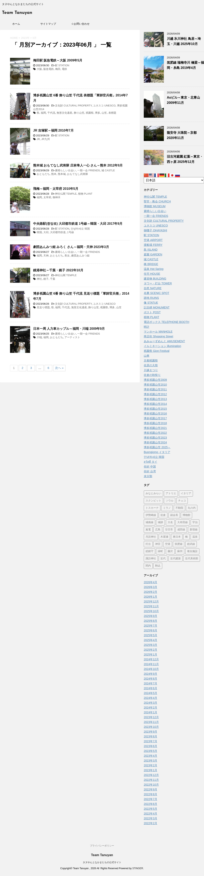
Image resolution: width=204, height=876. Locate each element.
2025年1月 (150, 654)
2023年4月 (150, 755)
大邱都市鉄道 (58, 232)
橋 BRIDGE (151, 264)
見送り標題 (43, 307)
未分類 (148, 476)
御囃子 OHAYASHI (155, 230)
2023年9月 (150, 731)
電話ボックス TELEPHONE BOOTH (166, 322)
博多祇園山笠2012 (155, 394)
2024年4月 (150, 697)
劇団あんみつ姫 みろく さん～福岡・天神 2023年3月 (71, 247)
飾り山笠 (79, 112)
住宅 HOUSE (152, 273)
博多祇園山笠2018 (155, 423)
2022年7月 (150, 799)
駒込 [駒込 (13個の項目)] (157, 566)
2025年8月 (150, 620)
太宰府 (47, 197)
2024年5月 (150, 693)
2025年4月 (150, 640)
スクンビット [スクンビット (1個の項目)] (153, 500)
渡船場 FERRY (153, 244)
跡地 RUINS (151, 297)
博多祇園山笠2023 (155, 437)
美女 (67, 255)
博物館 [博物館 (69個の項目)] (186, 515)
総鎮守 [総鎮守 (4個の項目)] (149, 551)
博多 (97, 112)
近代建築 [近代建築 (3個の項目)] (175, 558)
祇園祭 (90, 112)
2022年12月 (151, 775)
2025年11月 (151, 606)
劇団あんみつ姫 (80, 255)
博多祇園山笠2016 (155, 413)
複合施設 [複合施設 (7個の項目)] (192, 551)
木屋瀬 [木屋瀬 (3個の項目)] (164, 537)
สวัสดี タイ (150, 461)
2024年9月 (150, 673)
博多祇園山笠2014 (155, 403)
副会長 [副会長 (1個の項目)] (174, 515)
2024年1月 (150, 712)
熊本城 (62, 174)
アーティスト (72, 337)
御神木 (56, 197)
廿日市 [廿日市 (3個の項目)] (169, 529)
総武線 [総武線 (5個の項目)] (191, 544)
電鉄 (64, 68)
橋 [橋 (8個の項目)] (186, 537)
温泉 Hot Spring (153, 269)
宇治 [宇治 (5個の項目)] (195, 522)
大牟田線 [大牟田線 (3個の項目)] (182, 522)
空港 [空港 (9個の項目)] (167, 544)
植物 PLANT (85, 193)
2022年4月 (150, 813)
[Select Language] (174, 180)
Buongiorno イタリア (157, 452)
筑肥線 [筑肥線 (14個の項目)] (179, 544)
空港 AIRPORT (153, 240)
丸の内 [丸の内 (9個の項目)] (192, 508)
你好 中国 (150, 466)
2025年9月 (150, 616)
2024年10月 (151, 669)
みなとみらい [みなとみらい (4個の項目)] (153, 493)
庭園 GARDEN (153, 254)
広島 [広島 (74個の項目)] (157, 529)
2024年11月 (151, 664)
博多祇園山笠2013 (155, 399)
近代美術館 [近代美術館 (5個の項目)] (191, 558)
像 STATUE (151, 302)
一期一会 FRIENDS (88, 170)
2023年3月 (150, 760)
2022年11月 (151, 779)
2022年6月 (150, 804)
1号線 (70, 232)
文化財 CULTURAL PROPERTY (73, 105)
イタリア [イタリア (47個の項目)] (186, 493)
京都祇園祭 (151, 360)
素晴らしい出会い (65, 170)
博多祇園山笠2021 (155, 428)
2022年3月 (150, 818)
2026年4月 (150, 582)
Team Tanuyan (17, 12)
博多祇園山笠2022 (155, 432)
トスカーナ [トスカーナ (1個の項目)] (152, 508)
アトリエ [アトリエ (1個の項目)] (171, 493)
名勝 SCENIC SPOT (156, 293)
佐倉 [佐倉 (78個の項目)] (163, 515)
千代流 (51, 112)
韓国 (39, 232)
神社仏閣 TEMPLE (66, 193)
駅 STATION (62, 65)
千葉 (52, 278)
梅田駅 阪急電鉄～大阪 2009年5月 (57, 60)
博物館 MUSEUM (154, 206)
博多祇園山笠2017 (155, 418)
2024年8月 (150, 678)
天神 (46, 255)
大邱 (46, 232)
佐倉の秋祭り (152, 375)
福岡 (43, 112)
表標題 (112, 112)
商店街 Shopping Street (158, 336)
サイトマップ (48, 23)
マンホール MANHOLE (158, 331)
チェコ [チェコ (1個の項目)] (182, 500)
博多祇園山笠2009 (155, 379)
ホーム (16, 23)
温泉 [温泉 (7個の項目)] (195, 537)
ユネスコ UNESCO (104, 105)
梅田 (57, 68)
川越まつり (151, 370)
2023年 (25, 37)
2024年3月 (150, 702)
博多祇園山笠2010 (155, 384)
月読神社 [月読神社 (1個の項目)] (151, 537)
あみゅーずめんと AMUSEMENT (164, 341)
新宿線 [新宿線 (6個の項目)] (194, 529)
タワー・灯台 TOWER (158, 283)
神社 (39, 278)
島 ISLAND (150, 249)
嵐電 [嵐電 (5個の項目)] (148, 529)
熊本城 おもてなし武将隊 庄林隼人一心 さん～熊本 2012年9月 (78, 165)
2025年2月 (150, 649)
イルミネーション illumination (162, 346)
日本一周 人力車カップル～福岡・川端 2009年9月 (69, 328)
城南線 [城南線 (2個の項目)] (149, 522)
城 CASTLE (108, 170)
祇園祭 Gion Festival (156, 350)
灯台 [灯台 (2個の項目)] (148, 544)
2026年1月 (150, 596)
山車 (146, 355)
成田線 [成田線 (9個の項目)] (181, 529)
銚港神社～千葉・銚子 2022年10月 (58, 270)
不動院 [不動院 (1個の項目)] (179, 508)
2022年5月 (150, 808)
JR (38, 139)
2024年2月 (150, 707)
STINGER (137, 868)
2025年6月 (150, 630)
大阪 (39, 68)
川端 (39, 337)
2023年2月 (150, 765)
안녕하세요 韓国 (80, 228)
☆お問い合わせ (80, 23)
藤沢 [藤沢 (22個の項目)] (170, 551)
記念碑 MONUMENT (156, 307)
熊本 (53, 174)
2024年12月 (151, 659)
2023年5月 (150, 750)
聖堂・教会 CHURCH (157, 201)
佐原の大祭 (151, 365)
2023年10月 (151, 726)
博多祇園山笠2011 (155, 389)
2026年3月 (150, 587)
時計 (146, 326)
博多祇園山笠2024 (155, 442)
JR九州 (45, 139)
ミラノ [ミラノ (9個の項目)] (167, 508)
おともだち (43, 174)
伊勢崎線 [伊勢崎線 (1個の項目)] (151, 515)
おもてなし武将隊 (77, 174)
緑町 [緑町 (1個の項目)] (160, 551)
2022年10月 (151, 784)
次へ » (59, 368)
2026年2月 (150, 591)
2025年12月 (151, 601)
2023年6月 (150, 746)
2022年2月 (150, 823)
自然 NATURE (152, 288)
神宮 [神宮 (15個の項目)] (157, 544)
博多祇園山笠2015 (155, 408)
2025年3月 (150, 644)
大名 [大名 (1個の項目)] (170, 522)
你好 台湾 (150, 471)
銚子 (46, 278)
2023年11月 (151, 722)
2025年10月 (151, 611)
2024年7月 (150, 683)
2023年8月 (150, 736)
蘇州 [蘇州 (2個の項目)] (180, 551)
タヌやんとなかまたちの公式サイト (102, 862)
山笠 (104, 112)
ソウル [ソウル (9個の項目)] (169, 500)
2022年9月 (150, 789)
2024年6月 (150, 688)
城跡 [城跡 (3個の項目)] (160, 522)
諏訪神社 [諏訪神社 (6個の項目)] (151, 558)
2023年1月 (150, 770)
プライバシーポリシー (102, 845)
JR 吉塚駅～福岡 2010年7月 (53, 130)
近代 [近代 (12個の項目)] (163, 558)
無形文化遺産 (64, 112)
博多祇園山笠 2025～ (157, 447)
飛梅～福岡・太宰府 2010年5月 (55, 188)
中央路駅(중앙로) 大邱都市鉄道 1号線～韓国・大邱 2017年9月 (77, 223)
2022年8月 (150, 794)
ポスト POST (152, 312)
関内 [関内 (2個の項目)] (148, 566)
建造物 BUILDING (155, 278)
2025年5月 (150, 635)
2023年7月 (150, 741)
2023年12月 (151, 717)
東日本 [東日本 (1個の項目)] (177, 537)
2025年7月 (150, 625)
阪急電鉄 (48, 68)
